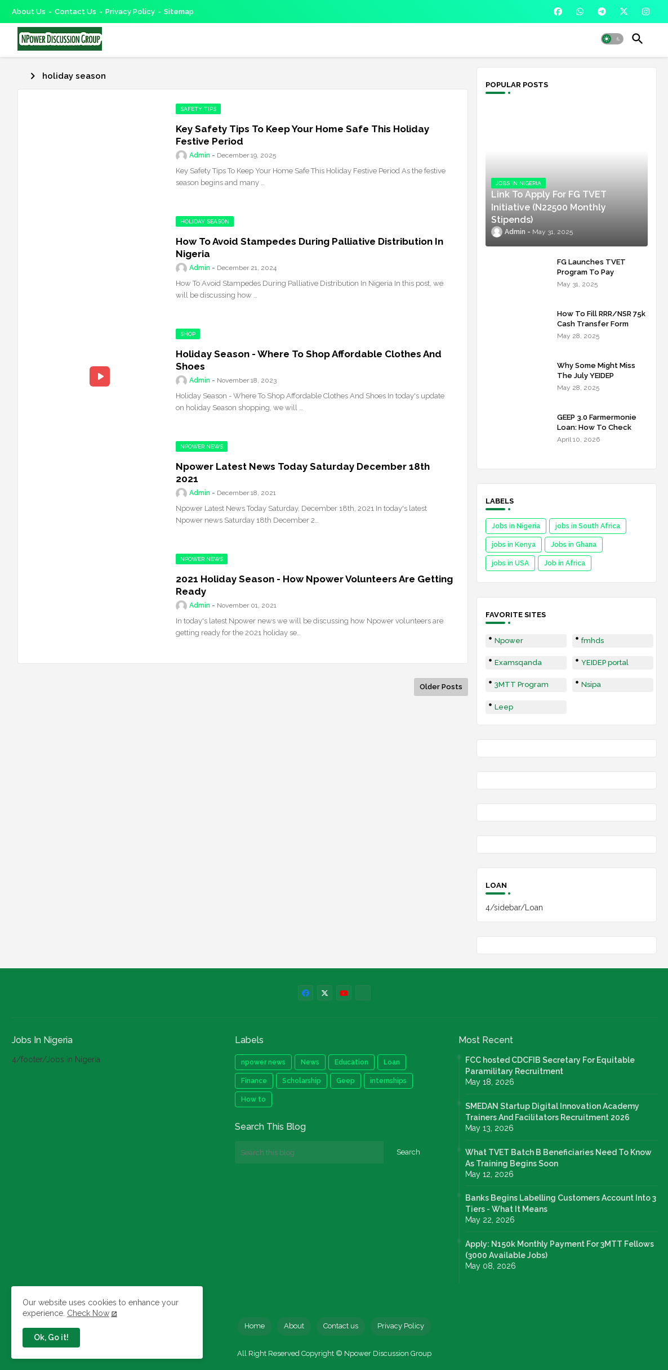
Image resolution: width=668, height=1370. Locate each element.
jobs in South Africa (587, 526)
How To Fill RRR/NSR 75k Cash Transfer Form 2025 (601, 323)
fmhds (592, 640)
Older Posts (441, 686)
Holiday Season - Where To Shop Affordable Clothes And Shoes (309, 360)
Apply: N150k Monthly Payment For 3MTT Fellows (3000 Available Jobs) (559, 1249)
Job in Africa (564, 563)
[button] (612, 38)
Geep (345, 1081)
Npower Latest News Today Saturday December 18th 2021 (303, 472)
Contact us (75, 11)
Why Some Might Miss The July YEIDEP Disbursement (596, 375)
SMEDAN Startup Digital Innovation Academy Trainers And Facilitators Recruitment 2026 (552, 1112)
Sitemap (179, 11)
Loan (392, 1062)
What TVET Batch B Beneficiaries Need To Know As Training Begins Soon (558, 1158)
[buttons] (558, 11)
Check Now (88, 1313)
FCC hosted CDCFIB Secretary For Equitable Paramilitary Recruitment (550, 1065)
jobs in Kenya (514, 545)
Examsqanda (518, 662)
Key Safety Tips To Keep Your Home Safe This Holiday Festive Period (302, 135)
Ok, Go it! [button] (51, 1337)
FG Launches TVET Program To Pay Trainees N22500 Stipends (591, 277)
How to (253, 1099)
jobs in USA (510, 563)
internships (388, 1081)
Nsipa (591, 684)
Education (351, 1062)
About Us (29, 11)
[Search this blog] (309, 1152)
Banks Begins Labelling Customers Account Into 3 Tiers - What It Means (560, 1203)
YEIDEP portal (605, 662)
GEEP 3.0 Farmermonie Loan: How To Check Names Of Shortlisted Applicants (596, 432)
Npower (509, 640)
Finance (254, 1081)
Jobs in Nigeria (516, 526)
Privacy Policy (130, 11)
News (310, 1062)
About (294, 1326)
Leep (504, 707)
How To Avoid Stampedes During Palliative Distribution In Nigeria (309, 247)
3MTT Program (522, 684)
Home (254, 1326)
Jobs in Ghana (573, 545)
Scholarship (301, 1081)
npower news (263, 1062)
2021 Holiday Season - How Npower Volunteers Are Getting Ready (314, 585)
